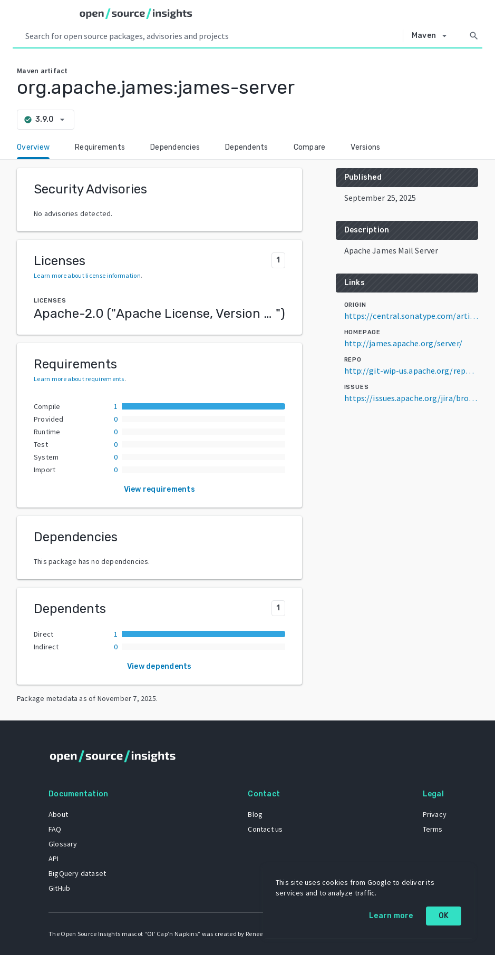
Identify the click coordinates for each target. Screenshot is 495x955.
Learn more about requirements (79, 379)
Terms (433, 829)
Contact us (265, 829)
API (53, 858)
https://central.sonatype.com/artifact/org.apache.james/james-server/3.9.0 (411, 315)
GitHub (59, 888)
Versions (365, 147)
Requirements (100, 147)
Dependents (246, 147)
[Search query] (212, 36)
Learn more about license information (87, 275)
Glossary (62, 844)
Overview (33, 147)
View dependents (159, 666)
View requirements (159, 489)
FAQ (55, 829)
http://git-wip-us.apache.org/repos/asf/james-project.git (411, 370)
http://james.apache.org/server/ (403, 343)
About (58, 814)
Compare (310, 147)
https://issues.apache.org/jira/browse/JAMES (411, 398)
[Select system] (432, 35)
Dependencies (175, 147)
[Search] (473, 35)
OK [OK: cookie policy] (444, 915)
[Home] (136, 13)
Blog (255, 814)
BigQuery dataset (77, 873)
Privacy (435, 814)
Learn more (391, 915)
